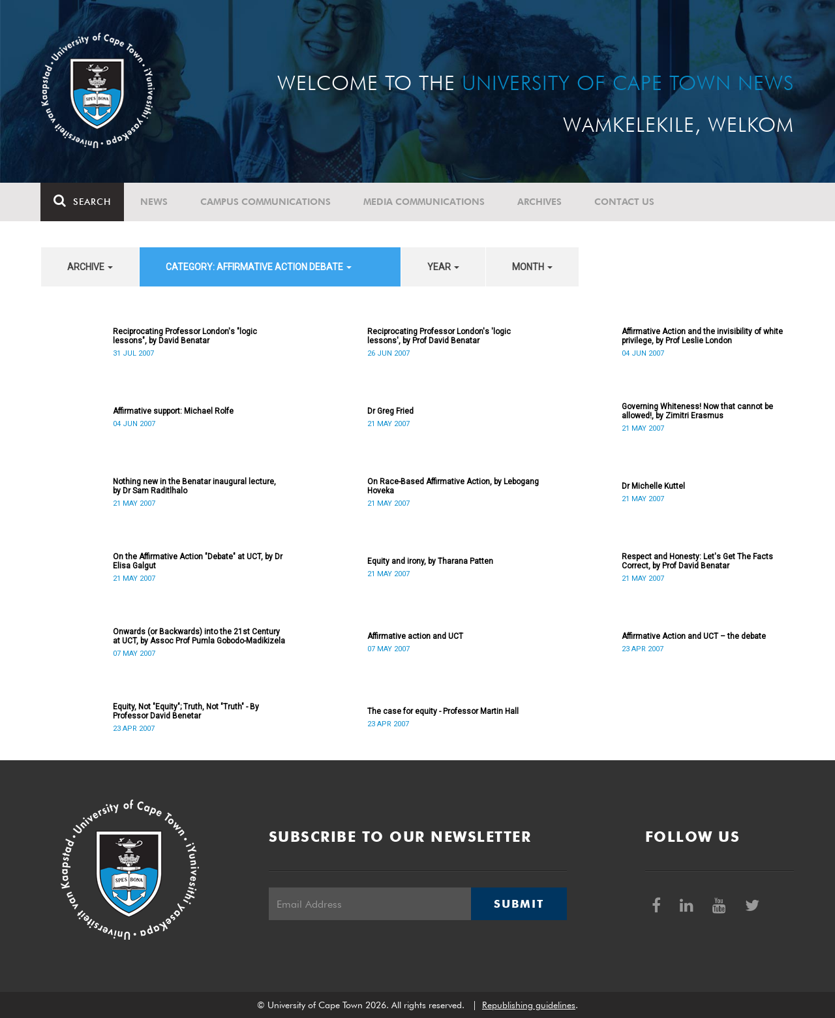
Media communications (424, 201)
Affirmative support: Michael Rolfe (173, 411)
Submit (518, 903)
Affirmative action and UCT (415, 636)
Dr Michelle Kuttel (653, 486)
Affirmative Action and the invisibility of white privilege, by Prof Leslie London (702, 336)
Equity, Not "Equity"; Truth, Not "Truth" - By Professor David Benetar (186, 711)
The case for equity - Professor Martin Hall (443, 711)
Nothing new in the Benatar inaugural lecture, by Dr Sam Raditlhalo (194, 486)
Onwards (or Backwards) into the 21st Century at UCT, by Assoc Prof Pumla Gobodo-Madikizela (199, 636)
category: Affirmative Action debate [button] (259, 267)
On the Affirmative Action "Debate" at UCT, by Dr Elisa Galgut (197, 561)
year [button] (443, 267)
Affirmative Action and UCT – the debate (694, 636)
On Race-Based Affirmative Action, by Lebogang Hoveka (453, 486)
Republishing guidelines (528, 1005)
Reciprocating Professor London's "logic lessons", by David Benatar (185, 336)
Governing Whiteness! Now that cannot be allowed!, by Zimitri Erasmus (697, 411)
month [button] (532, 267)
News (154, 201)
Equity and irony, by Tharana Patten (430, 561)
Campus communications (266, 201)
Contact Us (625, 201)
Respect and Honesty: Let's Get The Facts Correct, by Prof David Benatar (697, 561)
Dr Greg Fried (390, 411)
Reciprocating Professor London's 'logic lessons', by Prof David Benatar (439, 336)
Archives (540, 201)
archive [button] (90, 267)
